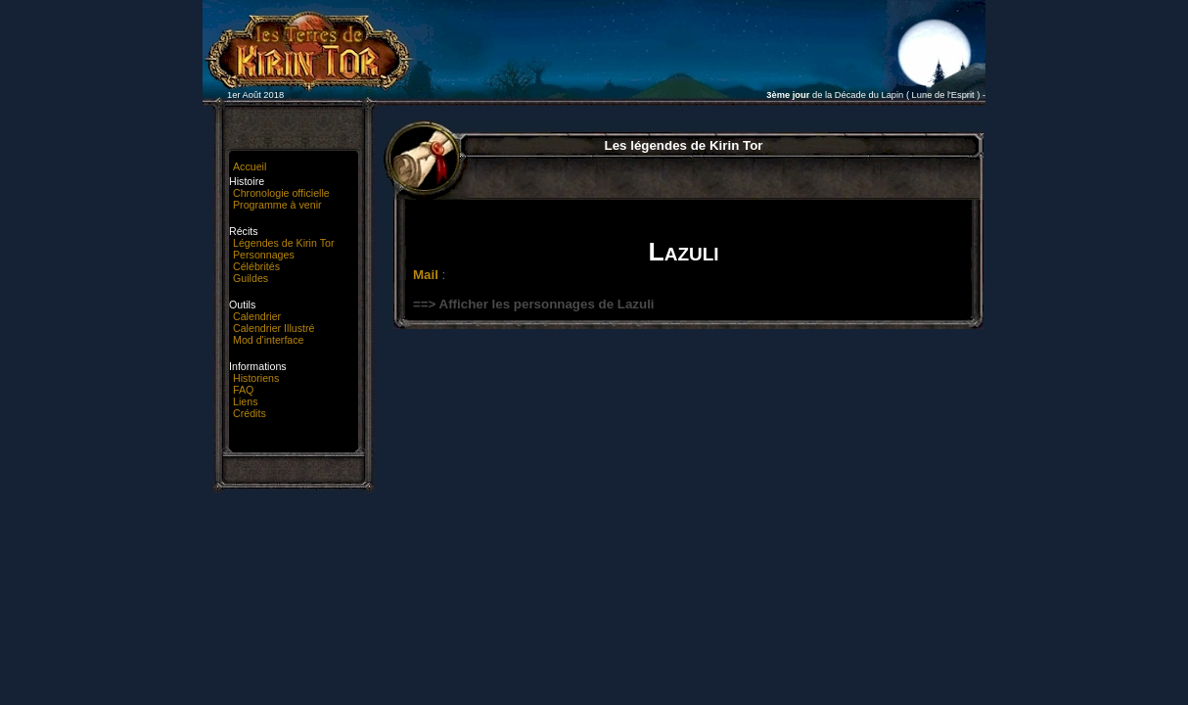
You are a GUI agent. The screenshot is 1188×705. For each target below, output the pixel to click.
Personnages (264, 254)
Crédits (249, 413)
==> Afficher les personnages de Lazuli (534, 304)
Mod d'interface (268, 340)
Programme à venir (277, 205)
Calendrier (257, 316)
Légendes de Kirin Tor (283, 243)
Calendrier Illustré (274, 328)
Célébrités (256, 266)
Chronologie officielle (281, 193)
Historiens (256, 378)
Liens (245, 401)
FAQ (243, 390)
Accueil (249, 166)
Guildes (250, 278)
